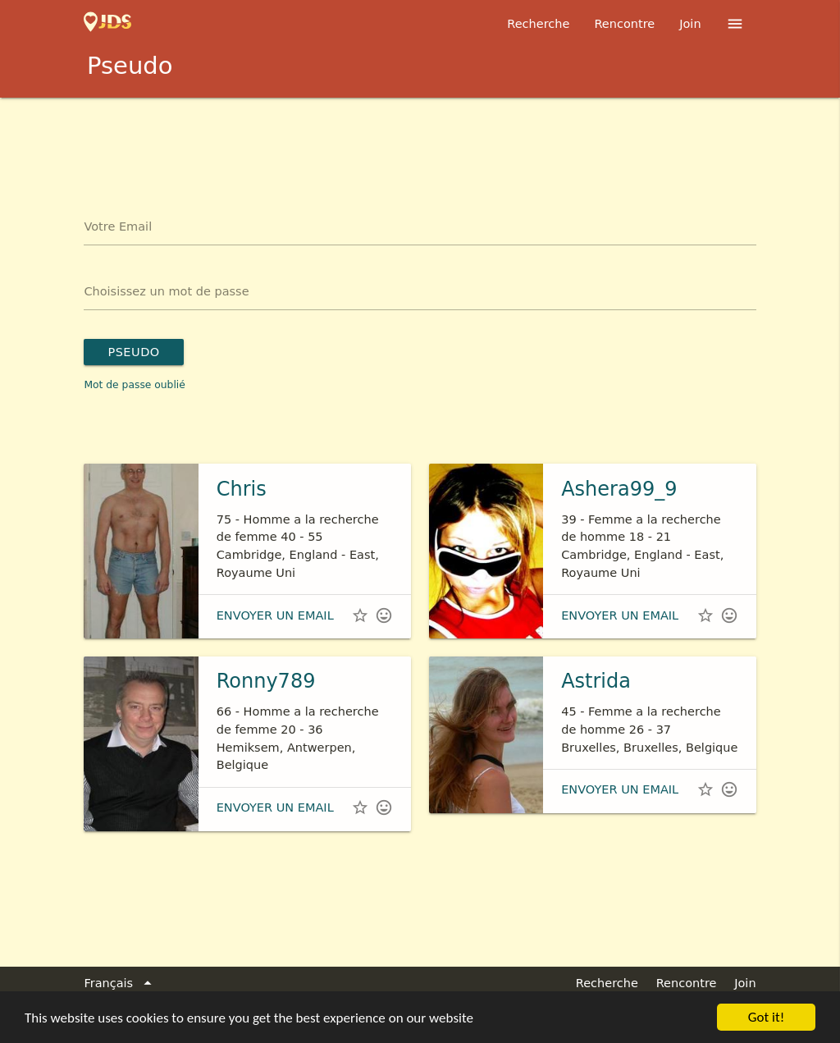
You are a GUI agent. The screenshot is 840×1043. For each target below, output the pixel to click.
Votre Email (118, 226)
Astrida (596, 681)
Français (120, 984)
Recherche (538, 23)
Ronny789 (266, 681)
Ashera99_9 (619, 489)
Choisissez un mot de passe (166, 291)
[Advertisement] (420, 143)
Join (690, 23)
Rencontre (624, 23)
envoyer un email (275, 615)
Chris (242, 489)
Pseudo (133, 352)
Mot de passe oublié (134, 385)
